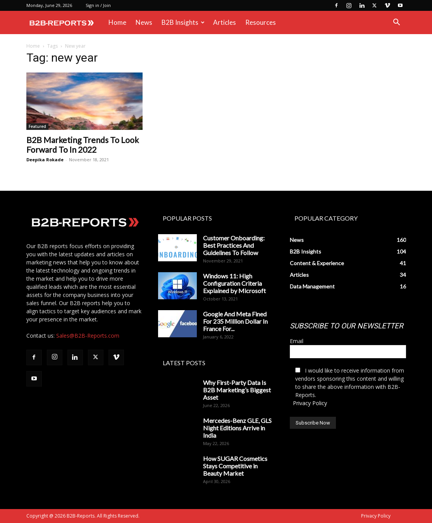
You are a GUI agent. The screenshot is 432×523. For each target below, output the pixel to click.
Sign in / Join (98, 5)
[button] (396, 23)
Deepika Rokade (45, 159)
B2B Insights (183, 22)
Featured (37, 126)
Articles (224, 22)
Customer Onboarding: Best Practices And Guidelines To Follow (234, 245)
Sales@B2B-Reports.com (87, 335)
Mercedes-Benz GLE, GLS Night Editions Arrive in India (237, 428)
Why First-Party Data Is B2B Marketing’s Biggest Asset (237, 390)
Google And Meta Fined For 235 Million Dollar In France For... (235, 321)
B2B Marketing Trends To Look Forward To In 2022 (82, 144)
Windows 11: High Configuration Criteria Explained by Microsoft (234, 283)
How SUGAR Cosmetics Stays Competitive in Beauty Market (235, 466)
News (144, 22)
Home (117, 22)
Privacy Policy (310, 403)
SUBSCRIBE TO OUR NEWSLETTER (346, 325)
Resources (260, 22)
